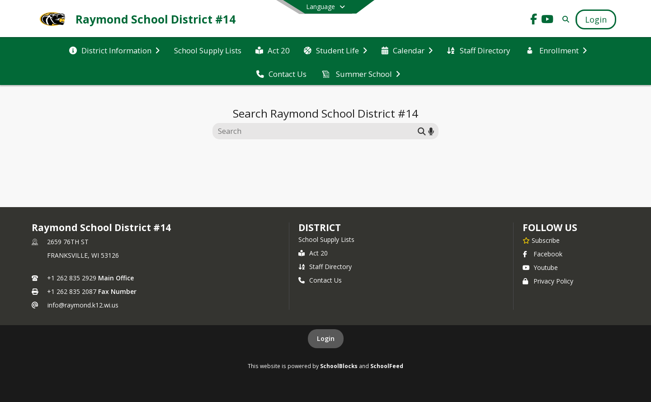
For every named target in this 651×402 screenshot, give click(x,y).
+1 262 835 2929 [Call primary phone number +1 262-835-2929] (71, 278)
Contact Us (320, 280)
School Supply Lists (326, 239)
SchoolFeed (386, 365)
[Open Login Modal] (596, 19)
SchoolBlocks (339, 365)
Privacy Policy (548, 281)
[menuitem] (114, 49)
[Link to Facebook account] (534, 20)
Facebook (542, 254)
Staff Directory (325, 266)
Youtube (540, 267)
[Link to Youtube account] (547, 20)
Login (326, 338)
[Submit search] (422, 131)
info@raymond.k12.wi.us (82, 305)
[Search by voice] (431, 131)
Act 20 (313, 253)
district (319, 227)
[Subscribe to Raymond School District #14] (541, 240)
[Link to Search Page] (564, 19)
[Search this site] (316, 131)
